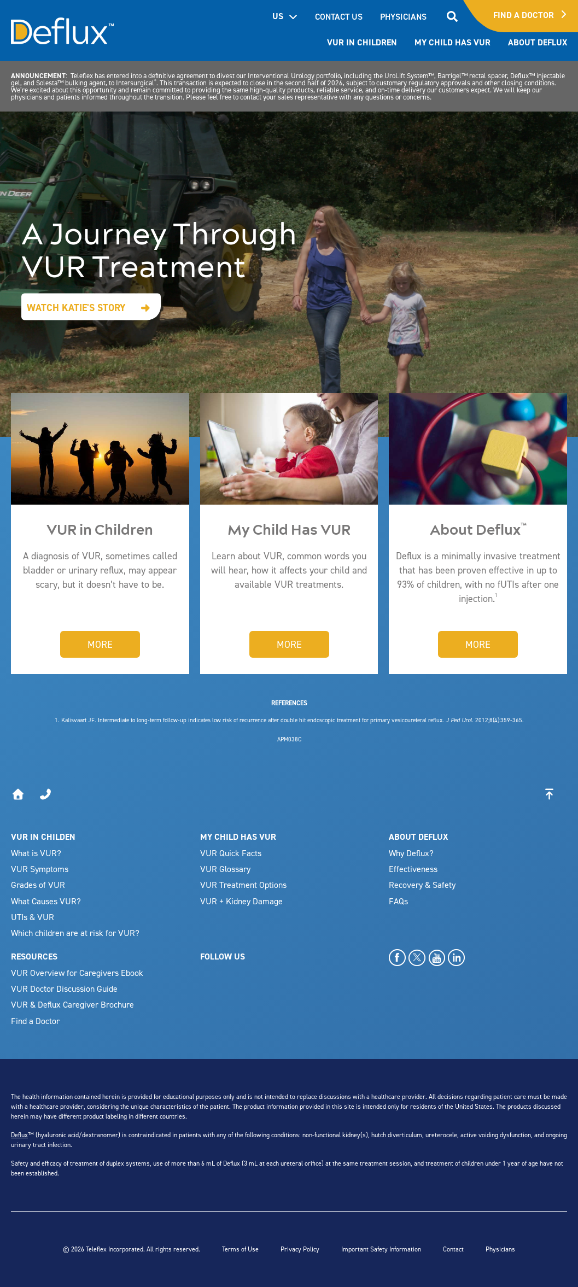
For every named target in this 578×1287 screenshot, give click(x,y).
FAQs (398, 901)
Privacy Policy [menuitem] (300, 1249)
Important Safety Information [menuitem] (381, 1249)
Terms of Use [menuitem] (240, 1249)
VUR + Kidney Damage (241, 901)
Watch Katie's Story (76, 307)
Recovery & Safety (422, 884)
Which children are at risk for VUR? (75, 932)
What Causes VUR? (46, 901)
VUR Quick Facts (230, 852)
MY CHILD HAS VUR (238, 837)
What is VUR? (36, 852)
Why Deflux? (411, 852)
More (100, 644)
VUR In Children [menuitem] (362, 42)
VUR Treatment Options (243, 884)
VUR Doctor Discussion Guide (64, 988)
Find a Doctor (35, 1020)
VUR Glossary (225, 868)
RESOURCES (34, 956)
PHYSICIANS (403, 16)
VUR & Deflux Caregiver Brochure (72, 1004)
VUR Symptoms (39, 868)
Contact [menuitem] (453, 1249)
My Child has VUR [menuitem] (452, 42)
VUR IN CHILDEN (43, 837)
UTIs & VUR (32, 916)
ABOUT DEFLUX (418, 837)
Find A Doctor (529, 15)
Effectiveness (413, 868)
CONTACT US (339, 16)
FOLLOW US (222, 956)
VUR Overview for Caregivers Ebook (77, 972)
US (284, 16)
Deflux (19, 1135)
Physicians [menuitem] (500, 1249)
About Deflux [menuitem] (537, 42)
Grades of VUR (38, 884)
